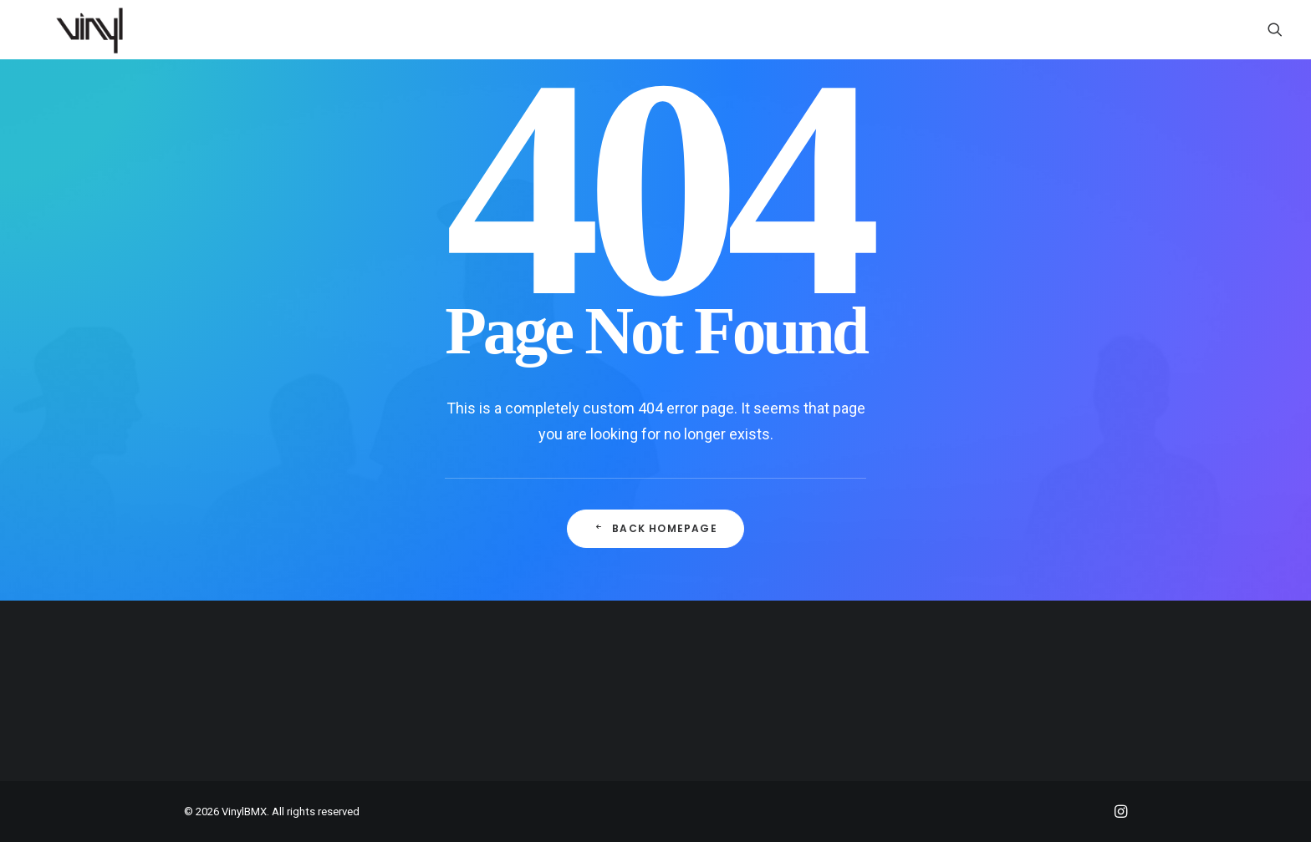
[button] (1275, 29)
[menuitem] (1275, 29)
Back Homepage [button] (655, 528)
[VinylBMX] (94, 29)
